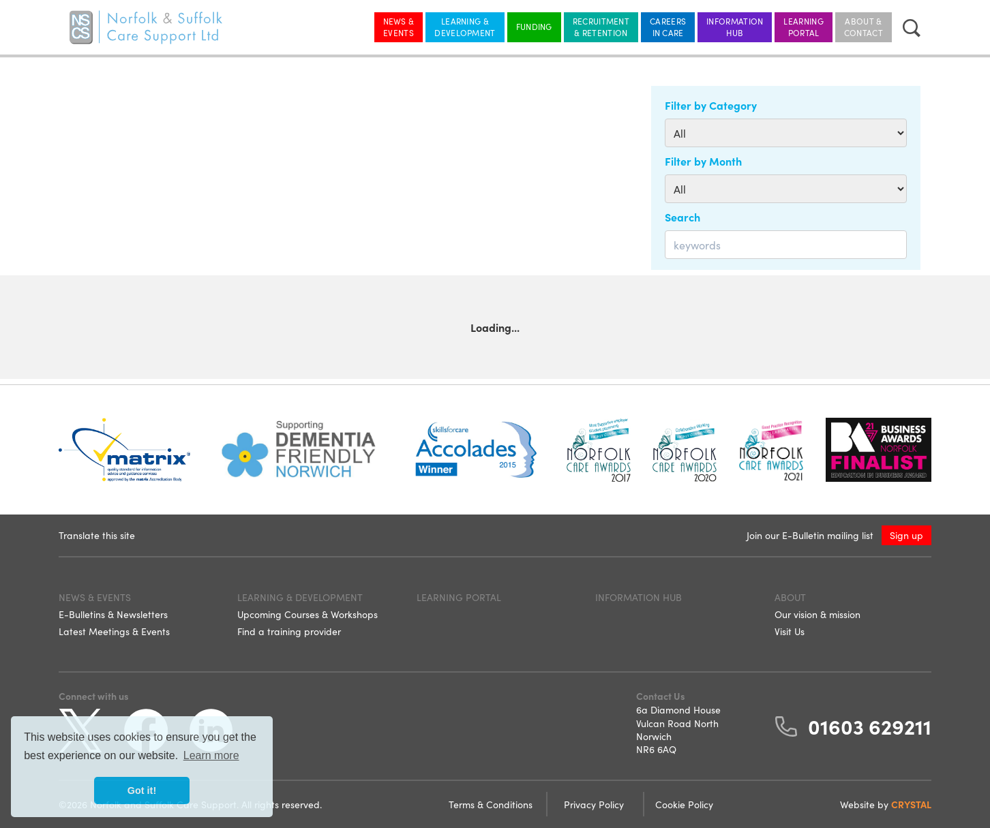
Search (682, 216)
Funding (534, 26)
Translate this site (97, 535)
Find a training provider (289, 631)
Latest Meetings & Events (114, 631)
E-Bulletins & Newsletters (113, 614)
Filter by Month (703, 160)
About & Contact (863, 26)
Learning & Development (464, 26)
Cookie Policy (684, 804)
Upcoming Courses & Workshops (307, 614)
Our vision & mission (817, 614)
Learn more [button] (211, 755)
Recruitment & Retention (601, 26)
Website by (885, 804)
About (790, 597)
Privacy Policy (595, 804)
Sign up (906, 535)
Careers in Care (668, 26)
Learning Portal (803, 26)
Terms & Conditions (492, 804)
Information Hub (734, 26)
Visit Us (790, 631)
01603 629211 (869, 725)
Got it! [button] (141, 790)
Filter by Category (711, 104)
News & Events (399, 26)
